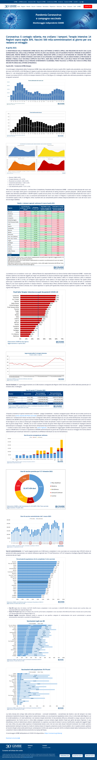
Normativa (45, 6)
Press (64, 6)
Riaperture (52, 6)
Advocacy (59, 6)
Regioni (23, 6)
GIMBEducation (23, 2)
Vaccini (33, 6)
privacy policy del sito (28, 757)
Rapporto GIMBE (41, 2)
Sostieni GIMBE (68, 2)
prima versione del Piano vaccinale (26, 415)
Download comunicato (13, 738)
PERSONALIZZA (64, 755)
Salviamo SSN (32, 2)
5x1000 (76, 2)
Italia (18, 6)
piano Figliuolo (41, 427)
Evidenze (39, 6)
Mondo (28, 6)
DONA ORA (88, 6)
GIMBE (15, 2)
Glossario (69, 6)
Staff (75, 6)
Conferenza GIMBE (52, 2)
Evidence (60, 2)
